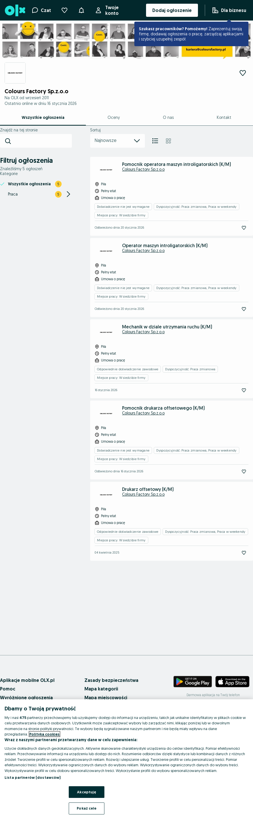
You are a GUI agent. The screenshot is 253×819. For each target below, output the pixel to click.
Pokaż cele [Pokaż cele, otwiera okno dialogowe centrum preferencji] (86, 808)
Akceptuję (86, 792)
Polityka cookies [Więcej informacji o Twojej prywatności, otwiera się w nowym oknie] (44, 734)
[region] (126, 759)
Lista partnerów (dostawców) (33, 777)
